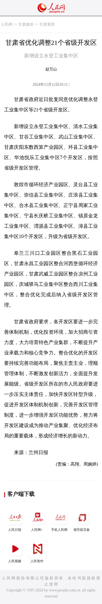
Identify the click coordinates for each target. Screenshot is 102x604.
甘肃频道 (25, 24)
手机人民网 (59, 520)
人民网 (6, 24)
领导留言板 (82, 520)
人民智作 (37, 551)
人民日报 (15, 520)
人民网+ (37, 520)
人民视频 (15, 551)
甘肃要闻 (47, 24)
